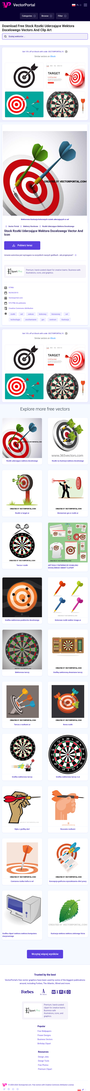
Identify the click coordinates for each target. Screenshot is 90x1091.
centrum (52, 320)
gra (43, 320)
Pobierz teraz (22, 245)
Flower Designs (44, 1035)
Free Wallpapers (44, 1031)
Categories (29, 16)
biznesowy (56, 314)
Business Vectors (45, 1039)
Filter (62, 16)
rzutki (13, 314)
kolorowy (42, 314)
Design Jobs (43, 1057)
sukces (31, 314)
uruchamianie (30, 320)
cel (21, 314)
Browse (47, 16)
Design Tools (43, 1061)
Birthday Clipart (44, 1043)
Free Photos (43, 1065)
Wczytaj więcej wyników (45, 954)
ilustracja (65, 320)
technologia (15, 320)
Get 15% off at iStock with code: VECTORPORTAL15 (43, 52)
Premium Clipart (45, 1069)
